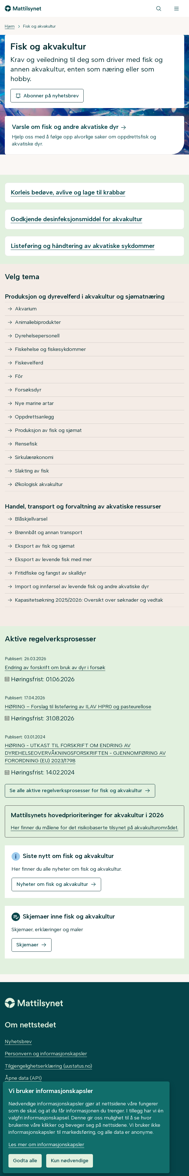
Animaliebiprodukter (38, 322)
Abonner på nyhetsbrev (47, 96)
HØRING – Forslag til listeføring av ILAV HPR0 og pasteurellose (78, 707)
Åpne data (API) (23, 1078)
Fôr (19, 376)
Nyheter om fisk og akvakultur (52, 884)
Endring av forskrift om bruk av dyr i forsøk (55, 667)
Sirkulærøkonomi (34, 457)
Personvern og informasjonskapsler (46, 1053)
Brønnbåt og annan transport (48, 532)
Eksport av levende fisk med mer (53, 559)
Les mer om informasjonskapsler (46, 1144)
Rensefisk (26, 444)
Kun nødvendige (69, 1160)
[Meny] (176, 8)
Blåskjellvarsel (31, 519)
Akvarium (26, 309)
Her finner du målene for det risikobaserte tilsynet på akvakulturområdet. (94, 828)
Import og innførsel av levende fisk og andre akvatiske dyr (82, 586)
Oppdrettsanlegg (34, 417)
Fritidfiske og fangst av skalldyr (50, 573)
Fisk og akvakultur (39, 26)
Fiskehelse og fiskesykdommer (50, 349)
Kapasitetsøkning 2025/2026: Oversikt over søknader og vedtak (89, 600)
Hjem (10, 26)
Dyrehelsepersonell (37, 336)
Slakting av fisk (32, 471)
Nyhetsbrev (18, 1041)
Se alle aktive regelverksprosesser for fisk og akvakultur (76, 790)
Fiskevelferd (29, 363)
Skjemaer (27, 945)
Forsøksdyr (28, 390)
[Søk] (158, 8)
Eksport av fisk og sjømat (45, 546)
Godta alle (25, 1160)
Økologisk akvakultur (39, 484)
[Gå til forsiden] (23, 8)
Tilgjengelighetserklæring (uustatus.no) (48, 1066)
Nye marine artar (34, 403)
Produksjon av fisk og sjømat (48, 430)
